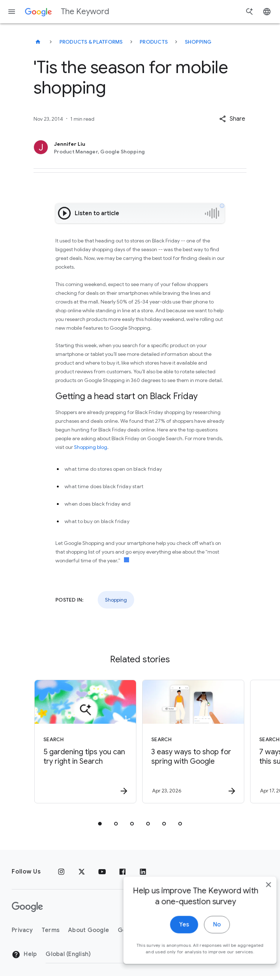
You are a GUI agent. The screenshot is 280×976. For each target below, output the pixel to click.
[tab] (100, 824)
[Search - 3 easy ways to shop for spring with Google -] (193, 741)
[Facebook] (122, 871)
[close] (257, 892)
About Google (88, 930)
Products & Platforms (91, 42)
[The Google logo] (27, 907)
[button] (232, 119)
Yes (173, 932)
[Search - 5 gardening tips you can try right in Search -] (85, 741)
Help (24, 954)
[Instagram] (61, 871)
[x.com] (81, 871)
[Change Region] (105, 954)
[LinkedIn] (143, 871)
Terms (50, 930)
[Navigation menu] (11, 11)
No (206, 932)
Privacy (22, 930)
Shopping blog (90, 447)
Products (154, 42)
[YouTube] (102, 871)
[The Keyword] (38, 42)
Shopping (198, 42)
